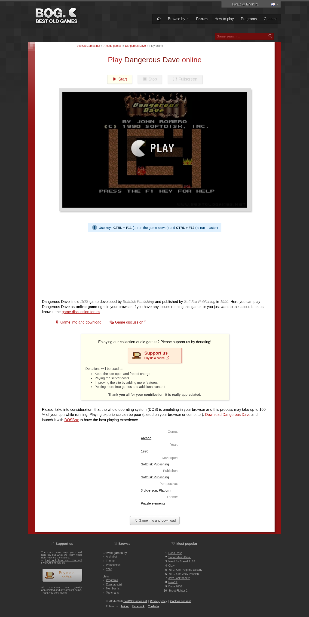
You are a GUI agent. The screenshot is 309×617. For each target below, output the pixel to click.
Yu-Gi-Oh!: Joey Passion (183, 574)
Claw (171, 565)
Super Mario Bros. (179, 557)
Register (252, 4)
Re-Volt (172, 582)
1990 (144, 451)
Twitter (125, 606)
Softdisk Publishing (155, 464)
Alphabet (111, 556)
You (153, 606)
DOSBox (71, 420)
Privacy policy (158, 601)
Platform (165, 490)
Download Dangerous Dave (228, 415)
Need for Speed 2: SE (182, 561)
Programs (249, 19)
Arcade (146, 438)
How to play (224, 19)
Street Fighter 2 (178, 590)
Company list (114, 584)
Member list (113, 588)
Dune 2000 (175, 586)
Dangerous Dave (135, 45)
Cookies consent (180, 601)
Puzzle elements (153, 503)
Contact (270, 19)
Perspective (113, 565)
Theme (110, 560)
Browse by (178, 19)
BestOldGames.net (88, 45)
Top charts (112, 592)
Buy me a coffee (60, 575)
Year (109, 569)
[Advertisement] (154, 264)
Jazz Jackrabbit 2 (179, 578)
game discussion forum (81, 312)
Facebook (138, 606)
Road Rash (175, 553)
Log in (236, 4)
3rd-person (149, 490)
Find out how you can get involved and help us (61, 561)
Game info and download (155, 520)
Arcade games (112, 45)
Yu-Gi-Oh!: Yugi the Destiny (185, 569)
